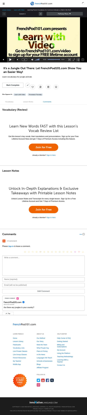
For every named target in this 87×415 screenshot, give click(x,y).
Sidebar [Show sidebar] (65, 14)
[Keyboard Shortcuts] (82, 59)
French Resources (19, 358)
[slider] (37, 59)
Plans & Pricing (42, 351)
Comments (47, 102)
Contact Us (61, 365)
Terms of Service (67, 411)
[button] (83, 3)
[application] (43, 39)
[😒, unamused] (37, 252)
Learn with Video (19, 10)
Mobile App (17, 364)
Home (15, 338)
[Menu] (3, 3)
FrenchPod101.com (68, 406)
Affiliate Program (42, 368)
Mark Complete (12, 85)
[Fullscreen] (73, 59)
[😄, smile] (25, 252)
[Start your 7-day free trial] (20, 381)
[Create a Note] (40, 86)
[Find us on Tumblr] (52, 380)
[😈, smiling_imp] (75, 252)
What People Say (43, 348)
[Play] (10, 59)
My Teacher (17, 361)
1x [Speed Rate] (24, 59)
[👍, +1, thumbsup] (83, 252)
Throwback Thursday (35, 94)
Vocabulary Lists (18, 348)
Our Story (40, 341)
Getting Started (62, 341)
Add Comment (43, 291)
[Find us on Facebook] (47, 380)
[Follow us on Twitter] (38, 380)
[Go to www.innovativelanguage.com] (43, 401)
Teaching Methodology (65, 356)
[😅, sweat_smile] (52, 252)
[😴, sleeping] (67, 252)
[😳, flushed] (29, 252)
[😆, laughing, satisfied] (48, 252)
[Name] (43, 279)
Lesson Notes (28, 102)
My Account (61, 350)
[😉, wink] (56, 252)
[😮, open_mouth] (71, 252)
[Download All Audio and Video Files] (56, 86)
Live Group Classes (20, 354)
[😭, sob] (60, 252)
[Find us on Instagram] (38, 385)
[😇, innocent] (63, 252)
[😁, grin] (33, 252)
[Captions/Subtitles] (69, 59)
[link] (40, 14)
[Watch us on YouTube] (43, 380)
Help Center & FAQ (64, 338)
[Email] (43, 285)
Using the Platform (63, 353)
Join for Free (44, 147)
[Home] (41, 5)
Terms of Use (49, 408)
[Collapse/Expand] (43, 234)
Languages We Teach (44, 358)
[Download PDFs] (48, 86)
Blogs (39, 364)
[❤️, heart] (79, 252)
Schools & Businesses (44, 361)
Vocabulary (9, 102)
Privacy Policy (38, 408)
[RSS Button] (4, 241)
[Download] (78, 59)
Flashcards (17, 345)
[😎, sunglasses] (40, 252)
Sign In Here (51, 155)
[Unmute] (32, 59)
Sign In (11, 246)
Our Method (41, 338)
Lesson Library (6, 10)
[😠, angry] (44, 252)
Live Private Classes (20, 351)
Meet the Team (42, 345)
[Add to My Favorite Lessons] (32, 86)
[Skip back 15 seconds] (3, 59)
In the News (41, 354)
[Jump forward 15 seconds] (17, 59)
